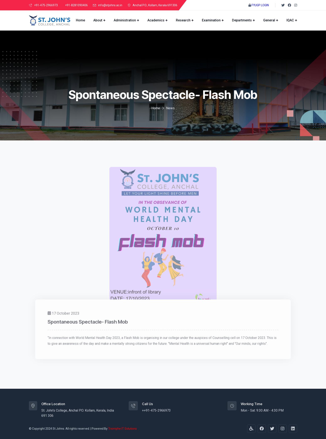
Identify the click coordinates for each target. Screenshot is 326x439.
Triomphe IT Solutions (122, 428)
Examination (211, 20)
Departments (242, 20)
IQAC (290, 20)
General (269, 20)
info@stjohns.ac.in (110, 5)
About (97, 20)
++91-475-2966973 (156, 410)
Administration (125, 20)
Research (183, 20)
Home (80, 20)
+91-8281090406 (76, 5)
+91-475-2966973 (46, 5)
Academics (155, 20)
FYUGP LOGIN (260, 5)
